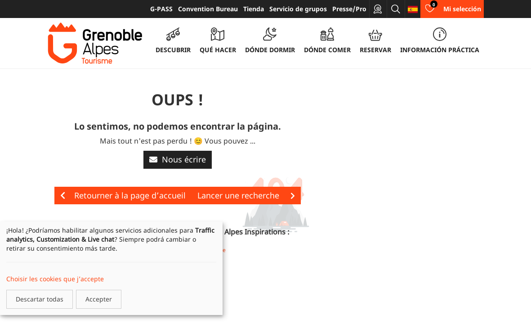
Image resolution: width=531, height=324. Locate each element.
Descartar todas (39, 299)
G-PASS (161, 8)
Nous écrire (177, 159)
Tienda (253, 8)
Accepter (98, 299)
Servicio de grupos (298, 8)
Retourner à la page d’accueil (123, 195)
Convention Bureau (208, 8)
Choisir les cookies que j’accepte (55, 278)
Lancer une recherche (246, 195)
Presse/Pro (349, 8)
